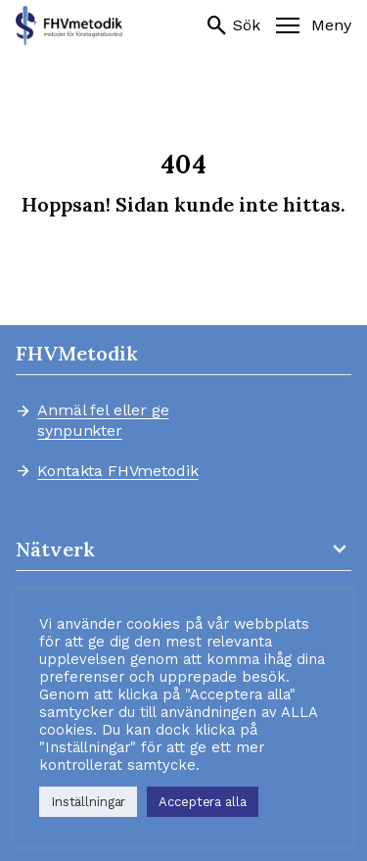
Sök (233, 25)
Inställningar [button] (88, 801)
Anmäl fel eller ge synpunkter (102, 420)
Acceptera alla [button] (202, 801)
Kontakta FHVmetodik (117, 471)
